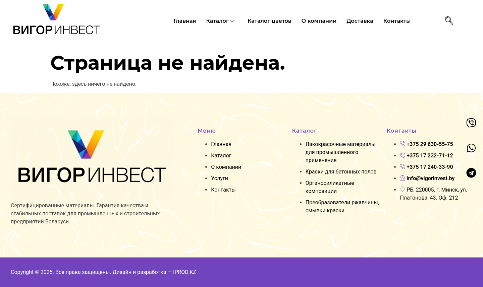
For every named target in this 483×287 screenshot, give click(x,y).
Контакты (397, 21)
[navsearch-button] (448, 21)
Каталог (221, 21)
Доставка (359, 21)
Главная (184, 21)
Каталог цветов (269, 21)
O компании (319, 21)
